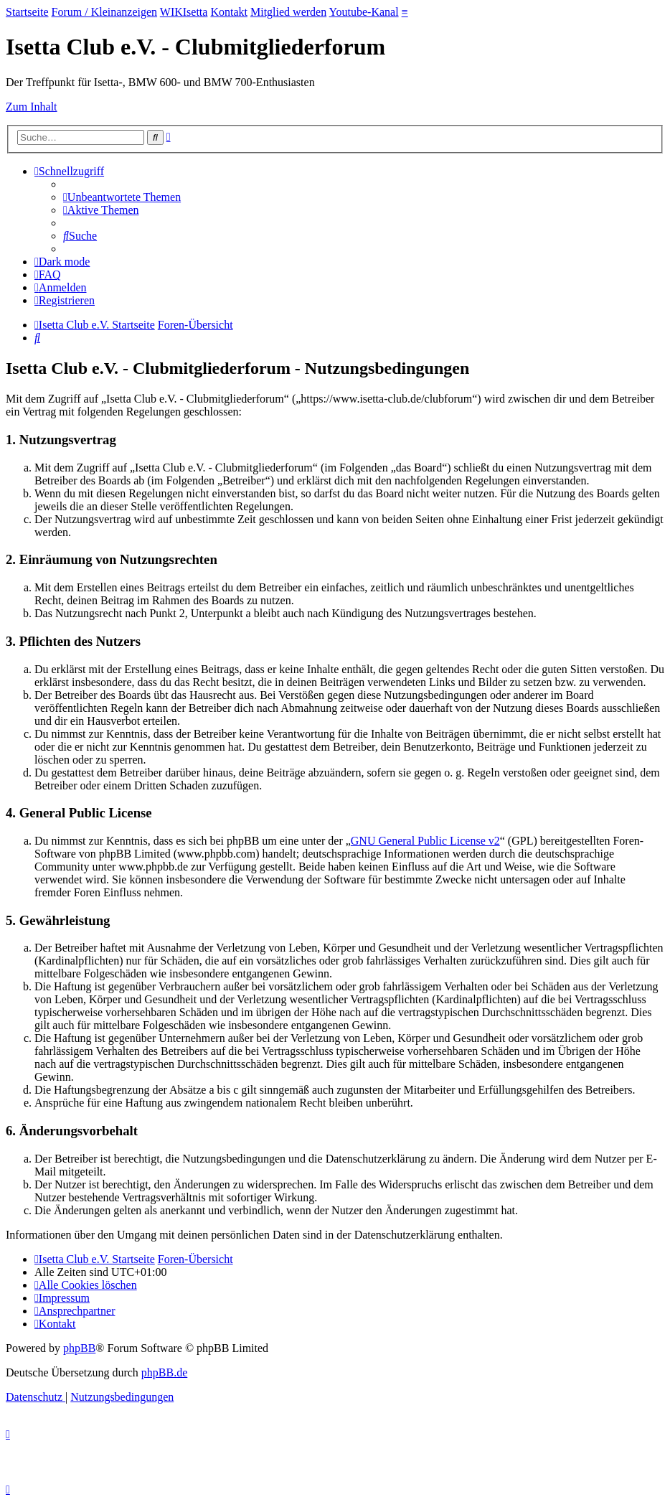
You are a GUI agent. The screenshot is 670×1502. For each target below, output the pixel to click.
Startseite (27, 12)
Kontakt (228, 12)
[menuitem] (122, 197)
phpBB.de (164, 1372)
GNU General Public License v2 (425, 841)
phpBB (79, 1348)
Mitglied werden (288, 12)
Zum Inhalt (31, 106)
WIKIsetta (184, 12)
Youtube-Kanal (364, 12)
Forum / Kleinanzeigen (105, 12)
